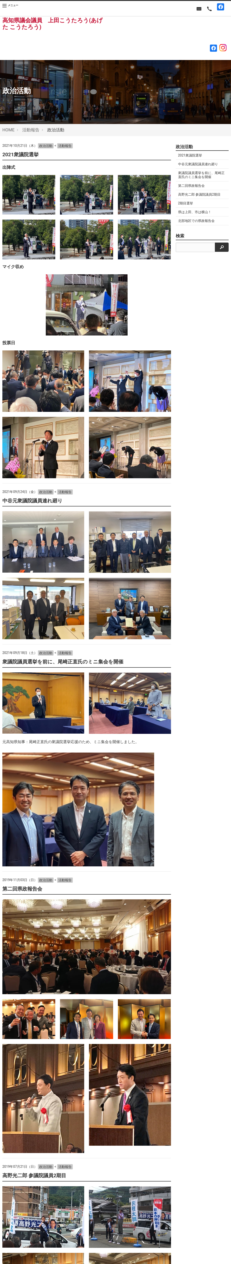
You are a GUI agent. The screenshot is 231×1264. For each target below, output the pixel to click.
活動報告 (30, 129)
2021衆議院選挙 (20, 154)
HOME (8, 129)
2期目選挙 (185, 203)
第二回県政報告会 (22, 889)
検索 (180, 236)
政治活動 (45, 146)
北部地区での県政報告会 (196, 221)
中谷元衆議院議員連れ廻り (32, 501)
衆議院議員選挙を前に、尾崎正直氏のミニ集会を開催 (62, 662)
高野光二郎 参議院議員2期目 (34, 1175)
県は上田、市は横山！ (194, 212)
